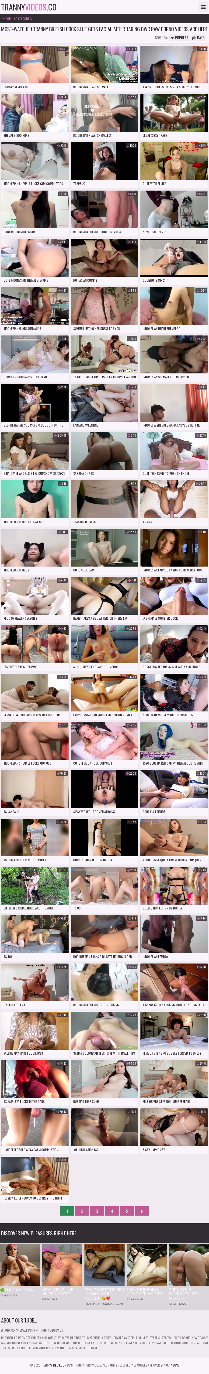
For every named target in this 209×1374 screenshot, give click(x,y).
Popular (179, 38)
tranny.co (29, 7)
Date (198, 38)
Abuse (175, 1365)
